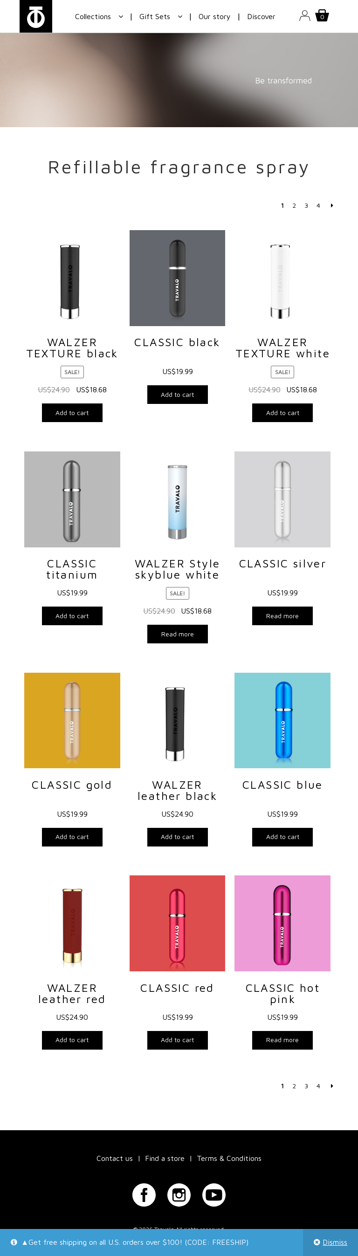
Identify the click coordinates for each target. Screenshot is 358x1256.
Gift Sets (154, 16)
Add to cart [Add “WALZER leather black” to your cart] (177, 836)
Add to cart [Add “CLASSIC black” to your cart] (177, 394)
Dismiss (335, 1242)
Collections (93, 16)
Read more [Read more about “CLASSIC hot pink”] (282, 1040)
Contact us (114, 1158)
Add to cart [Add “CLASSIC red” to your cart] (177, 1040)
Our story (215, 16)
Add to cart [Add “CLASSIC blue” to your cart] (282, 836)
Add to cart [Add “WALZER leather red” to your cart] (72, 1040)
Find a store (165, 1158)
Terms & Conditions (229, 1158)
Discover (261, 16)
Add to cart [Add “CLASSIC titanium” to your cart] (72, 616)
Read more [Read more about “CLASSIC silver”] (282, 616)
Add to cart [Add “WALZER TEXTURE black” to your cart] (72, 412)
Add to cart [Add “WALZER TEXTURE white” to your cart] (282, 412)
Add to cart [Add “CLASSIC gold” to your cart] (72, 836)
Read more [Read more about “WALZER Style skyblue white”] (177, 634)
